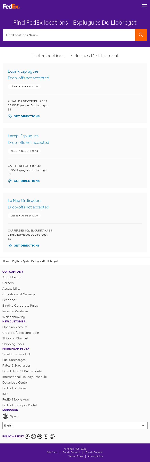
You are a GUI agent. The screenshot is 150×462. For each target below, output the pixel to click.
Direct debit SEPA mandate (22, 371)
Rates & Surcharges (16, 365)
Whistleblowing (13, 317)
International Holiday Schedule (24, 377)
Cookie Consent (94, 452)
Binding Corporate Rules (20, 305)
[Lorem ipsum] (75, 425)
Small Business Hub (16, 354)
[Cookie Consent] (71, 452)
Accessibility (11, 288)
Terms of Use (75, 456)
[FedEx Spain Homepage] (11, 6)
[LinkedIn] (46, 436)
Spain (10, 416)
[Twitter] (33, 436)
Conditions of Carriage (18, 294)
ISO (5, 394)
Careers (8, 283)
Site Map (52, 452)
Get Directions (24, 116)
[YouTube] (39, 436)
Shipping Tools (13, 344)
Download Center (15, 382)
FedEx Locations (14, 388)
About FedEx (11, 277)
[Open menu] (144, 6)
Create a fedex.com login (20, 332)
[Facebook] (27, 436)
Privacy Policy (95, 456)
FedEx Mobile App (15, 399)
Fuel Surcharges (14, 360)
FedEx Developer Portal (19, 405)
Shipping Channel (15, 338)
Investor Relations (15, 311)
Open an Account (14, 327)
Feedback (9, 300)
